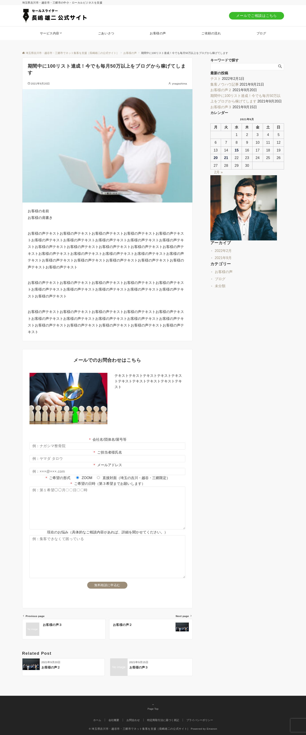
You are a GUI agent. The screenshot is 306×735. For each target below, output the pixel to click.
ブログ (220, 279)
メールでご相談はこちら (256, 16)
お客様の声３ (221, 107)
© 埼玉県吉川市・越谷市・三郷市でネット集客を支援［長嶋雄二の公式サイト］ (139, 728)
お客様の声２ (221, 90)
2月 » (218, 172)
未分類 (220, 286)
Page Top (153, 706)
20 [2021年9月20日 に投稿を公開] (216, 158)
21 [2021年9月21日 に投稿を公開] (226, 158)
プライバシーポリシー (199, 720)
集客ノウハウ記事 (224, 84)
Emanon (212, 728)
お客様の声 (224, 272)
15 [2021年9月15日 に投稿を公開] (237, 150)
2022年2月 (223, 251)
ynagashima (179, 83)
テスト (215, 79)
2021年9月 (223, 258)
